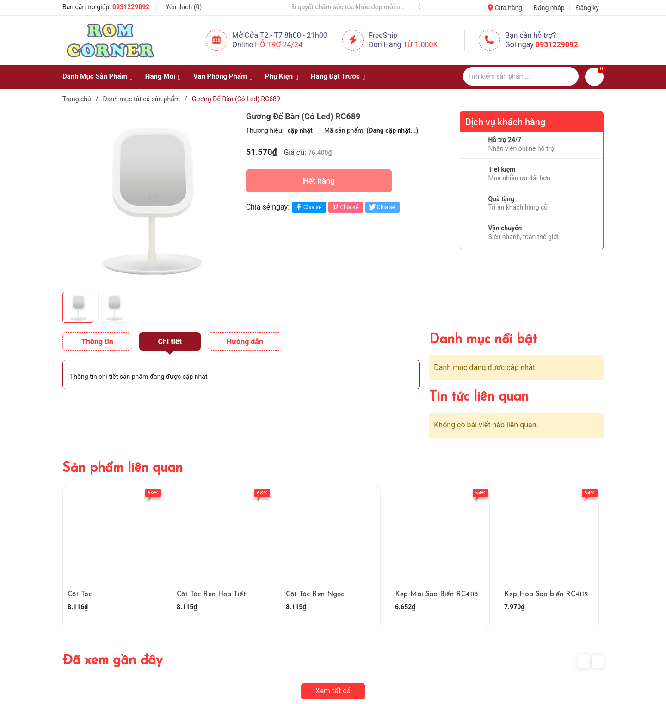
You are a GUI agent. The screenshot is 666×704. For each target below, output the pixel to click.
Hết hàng (319, 180)
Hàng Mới (160, 76)
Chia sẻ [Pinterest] (344, 207)
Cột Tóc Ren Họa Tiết (211, 594)
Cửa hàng (505, 8)
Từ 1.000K (420, 44)
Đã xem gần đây (112, 660)
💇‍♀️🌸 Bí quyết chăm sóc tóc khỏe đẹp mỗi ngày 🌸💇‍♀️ (350, 7)
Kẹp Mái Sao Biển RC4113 (436, 594)
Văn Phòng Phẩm (220, 76)
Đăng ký (587, 8)
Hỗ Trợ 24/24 (278, 44)
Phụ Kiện (279, 76)
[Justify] (567, 76)
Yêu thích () (184, 7)
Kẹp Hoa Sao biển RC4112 (546, 594)
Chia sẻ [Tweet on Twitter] (381, 207)
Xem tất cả (333, 690)
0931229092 (130, 7)
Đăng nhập (549, 8)
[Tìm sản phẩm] (521, 76)
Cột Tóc (80, 594)
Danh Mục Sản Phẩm (94, 76)
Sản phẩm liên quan (122, 468)
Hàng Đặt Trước (335, 76)
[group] (149, 199)
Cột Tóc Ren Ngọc (315, 594)
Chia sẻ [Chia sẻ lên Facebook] (307, 207)
